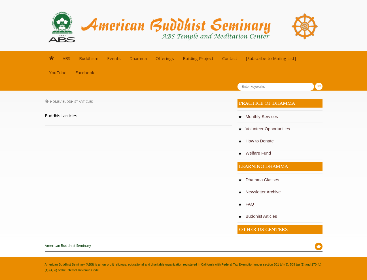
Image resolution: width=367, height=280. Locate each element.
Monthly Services (263, 116)
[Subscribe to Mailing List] (271, 58)
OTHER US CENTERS (263, 229)
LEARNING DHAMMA (263, 166)
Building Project (198, 58)
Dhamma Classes (264, 179)
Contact (229, 58)
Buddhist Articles (263, 216)
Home (52, 101)
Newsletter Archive (265, 191)
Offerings (165, 58)
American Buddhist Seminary (68, 245)
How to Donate (261, 140)
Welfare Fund (260, 153)
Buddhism (88, 58)
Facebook (84, 72)
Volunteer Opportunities (269, 128)
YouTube (58, 72)
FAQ (251, 204)
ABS (66, 58)
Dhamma (138, 58)
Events (114, 58)
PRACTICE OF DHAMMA (267, 103)
